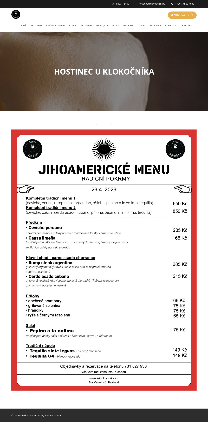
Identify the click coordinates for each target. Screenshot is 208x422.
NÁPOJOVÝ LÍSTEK (107, 25)
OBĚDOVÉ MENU (31, 25)
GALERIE (128, 25)
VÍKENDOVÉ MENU (80, 25)
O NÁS (141, 25)
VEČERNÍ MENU (55, 25)
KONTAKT (171, 25)
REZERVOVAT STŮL (182, 15)
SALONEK (155, 25)
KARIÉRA (187, 25)
